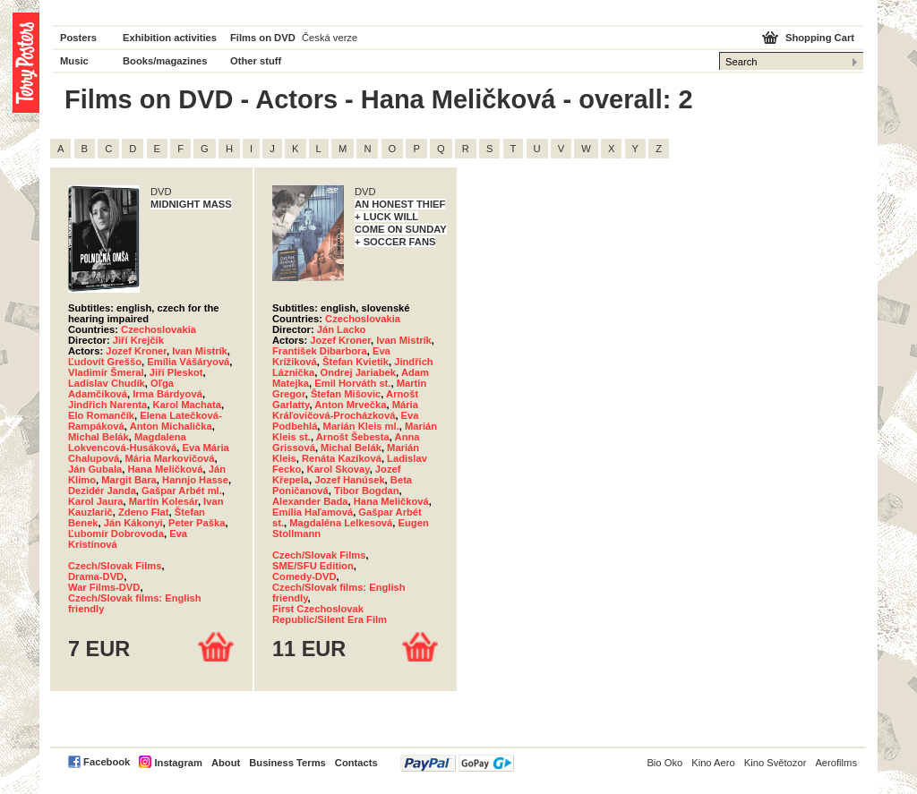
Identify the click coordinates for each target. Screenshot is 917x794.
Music (74, 60)
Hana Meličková (165, 469)
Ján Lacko (341, 329)
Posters (78, 37)
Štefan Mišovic (346, 393)
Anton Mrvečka (350, 404)
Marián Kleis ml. (361, 426)
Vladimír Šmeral (106, 372)
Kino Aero (713, 762)
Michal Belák (98, 436)
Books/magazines (165, 60)
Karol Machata (187, 404)
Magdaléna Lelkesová (340, 522)
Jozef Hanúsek (349, 479)
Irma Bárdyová (167, 393)
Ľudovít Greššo (104, 361)
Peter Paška (196, 522)
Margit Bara (129, 479)
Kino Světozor (775, 762)
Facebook (106, 761)
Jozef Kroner (136, 351)
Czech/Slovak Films (114, 565)
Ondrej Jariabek (358, 372)
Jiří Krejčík (138, 340)
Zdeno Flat (143, 512)
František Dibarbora (319, 351)
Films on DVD (263, 37)
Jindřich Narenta (107, 404)
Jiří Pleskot (176, 372)
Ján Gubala (95, 469)
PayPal (457, 763)
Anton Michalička (171, 426)
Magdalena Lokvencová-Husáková (127, 442)
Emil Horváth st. (352, 383)
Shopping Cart (819, 37)
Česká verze (329, 37)
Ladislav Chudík (106, 383)
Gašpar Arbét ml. (181, 490)
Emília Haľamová (312, 512)
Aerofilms (836, 762)
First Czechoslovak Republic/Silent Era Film (329, 614)
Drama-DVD (96, 576)
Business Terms (287, 762)
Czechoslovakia (158, 329)
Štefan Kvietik (355, 361)
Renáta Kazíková (341, 458)
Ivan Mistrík (199, 351)
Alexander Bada (310, 501)
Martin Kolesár (163, 501)
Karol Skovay (338, 469)
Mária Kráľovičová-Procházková (345, 410)
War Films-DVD (104, 587)
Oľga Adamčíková (121, 388)
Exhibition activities (170, 37)
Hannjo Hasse (195, 479)
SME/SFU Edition (313, 565)
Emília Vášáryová (188, 361)
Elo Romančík (101, 415)
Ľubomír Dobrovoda (116, 533)
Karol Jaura (96, 501)
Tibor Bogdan (366, 490)
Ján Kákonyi (133, 522)
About (225, 762)
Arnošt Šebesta (353, 436)
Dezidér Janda (102, 490)
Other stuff (255, 60)
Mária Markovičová (169, 458)
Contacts (356, 762)
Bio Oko (664, 762)
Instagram (177, 762)
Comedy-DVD (304, 576)
